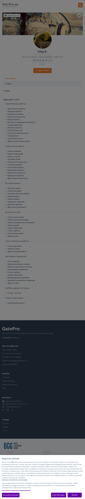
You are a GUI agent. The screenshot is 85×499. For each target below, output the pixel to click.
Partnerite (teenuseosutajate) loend (16, 493)
